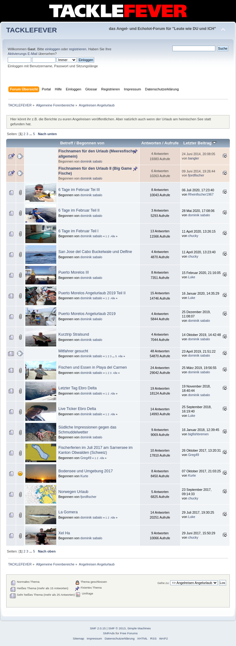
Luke (191, 277)
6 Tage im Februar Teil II (78, 210)
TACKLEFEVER (31, 30)
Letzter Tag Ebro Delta (77, 388)
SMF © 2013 (117, 628)
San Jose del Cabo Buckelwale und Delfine (95, 252)
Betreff (66, 143)
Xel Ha (64, 533)
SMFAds (109, 633)
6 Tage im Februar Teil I (78, 231)
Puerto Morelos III (73, 272)
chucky (193, 236)
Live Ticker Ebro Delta (77, 409)
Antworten (151, 143)
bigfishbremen (198, 434)
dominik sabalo (91, 161)
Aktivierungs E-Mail (22, 54)
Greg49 (85, 458)
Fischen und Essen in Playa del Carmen (92, 367)
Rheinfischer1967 (200, 194)
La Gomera (68, 512)
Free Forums (128, 633)
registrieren (77, 49)
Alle (113, 236)
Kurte (84, 476)
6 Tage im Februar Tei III (79, 190)
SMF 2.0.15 (98, 628)
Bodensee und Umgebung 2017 (85, 471)
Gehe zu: (164, 583)
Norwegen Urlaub (73, 492)
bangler (193, 158)
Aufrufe (171, 143)
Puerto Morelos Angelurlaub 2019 (87, 314)
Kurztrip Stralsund (73, 334)
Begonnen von (91, 143)
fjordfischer (196, 175)
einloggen (52, 49)
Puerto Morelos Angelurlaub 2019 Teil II (91, 293)
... (31, 134)
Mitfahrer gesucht (73, 351)
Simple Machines (139, 628)
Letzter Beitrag (199, 143)
